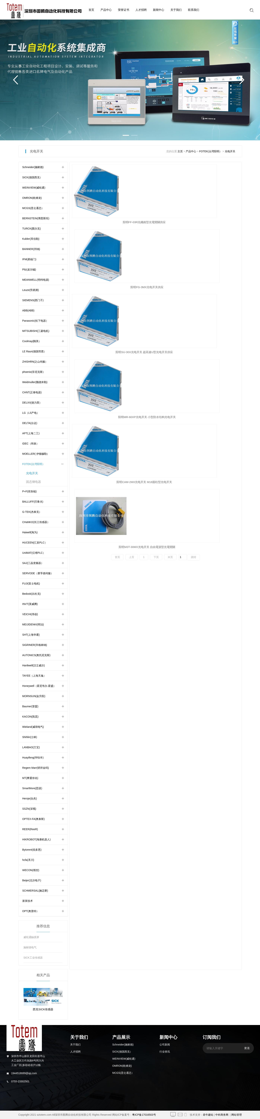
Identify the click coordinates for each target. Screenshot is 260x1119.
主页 (180, 151)
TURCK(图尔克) (31, 228)
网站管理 (236, 1114)
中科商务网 (221, 1114)
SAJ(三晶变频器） (33, 563)
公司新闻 (164, 1044)
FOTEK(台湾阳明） (210, 151)
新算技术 (27, 900)
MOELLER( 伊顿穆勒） (35, 453)
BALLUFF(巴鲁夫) (32, 501)
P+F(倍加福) (29, 491)
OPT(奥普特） (30, 911)
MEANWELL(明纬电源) (35, 279)
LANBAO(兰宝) (31, 747)
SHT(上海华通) (31, 634)
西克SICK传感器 (43, 1009)
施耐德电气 (29, 947)
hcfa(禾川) (28, 859)
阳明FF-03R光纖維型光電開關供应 (98, 222)
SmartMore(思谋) (32, 788)
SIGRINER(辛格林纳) (34, 644)
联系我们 (193, 9)
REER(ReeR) (30, 829)
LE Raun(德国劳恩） (34, 351)
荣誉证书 (123, 9)
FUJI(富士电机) (31, 583)
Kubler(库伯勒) (30, 238)
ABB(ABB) (28, 310)
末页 (170, 297)
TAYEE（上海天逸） (34, 675)
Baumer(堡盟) (30, 706)
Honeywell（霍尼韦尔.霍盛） (39, 685)
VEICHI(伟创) (30, 614)
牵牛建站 (208, 1114)
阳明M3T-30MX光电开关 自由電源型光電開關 (211, 287)
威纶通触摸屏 (31, 937)
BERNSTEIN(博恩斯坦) (35, 218)
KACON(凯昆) (30, 716)
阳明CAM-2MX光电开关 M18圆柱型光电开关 (156, 287)
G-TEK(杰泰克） (32, 511)
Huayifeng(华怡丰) (33, 757)
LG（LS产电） (30, 412)
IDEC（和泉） (30, 443)
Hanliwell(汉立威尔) (33, 665)
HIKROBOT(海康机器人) (36, 839)
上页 (131, 297)
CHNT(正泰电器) (32, 392)
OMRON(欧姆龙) (32, 197)
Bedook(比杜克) (31, 593)
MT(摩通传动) (30, 778)
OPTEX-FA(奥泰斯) (33, 818)
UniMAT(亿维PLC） (33, 552)
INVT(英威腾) (30, 603)
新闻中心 (158, 9)
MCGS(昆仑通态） (33, 208)
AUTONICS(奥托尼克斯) (36, 655)
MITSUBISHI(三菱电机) (35, 330)
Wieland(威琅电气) (33, 726)
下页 (156, 297)
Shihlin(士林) (29, 737)
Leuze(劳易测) (30, 289)
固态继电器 (33, 481)
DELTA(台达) (29, 423)
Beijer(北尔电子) (31, 880)
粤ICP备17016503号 (144, 1114)
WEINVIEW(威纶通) (33, 187)
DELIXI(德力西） (32, 402)
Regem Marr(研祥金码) (35, 767)
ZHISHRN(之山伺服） (35, 361)
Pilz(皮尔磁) (29, 269)
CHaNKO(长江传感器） (36, 522)
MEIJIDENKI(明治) (33, 624)
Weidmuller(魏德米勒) (34, 382)
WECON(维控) (30, 870)
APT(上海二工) (31, 433)
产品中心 (106, 9)
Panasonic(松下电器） (35, 320)
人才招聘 (141, 9)
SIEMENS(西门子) (33, 300)
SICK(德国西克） (32, 177)
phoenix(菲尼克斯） (33, 371)
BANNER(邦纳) (31, 249)
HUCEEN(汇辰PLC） (34, 542)
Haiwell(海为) (30, 532)
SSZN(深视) (29, 808)
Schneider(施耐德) (33, 167)
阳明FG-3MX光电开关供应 (153, 222)
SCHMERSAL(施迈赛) (35, 890)
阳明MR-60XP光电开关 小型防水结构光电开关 (100, 287)
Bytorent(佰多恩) (32, 849)
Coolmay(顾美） (31, 341)
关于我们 (176, 9)
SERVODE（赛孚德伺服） (37, 573)
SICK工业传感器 (33, 957)
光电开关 (230, 151)
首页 (91, 9)
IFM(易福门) (29, 259)
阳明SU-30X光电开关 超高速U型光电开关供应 (211, 222)
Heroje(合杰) (29, 798)
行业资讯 (164, 1051)
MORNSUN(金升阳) (33, 696)
